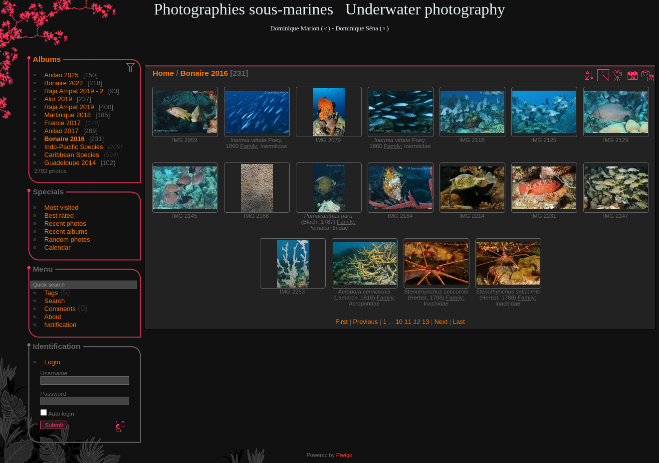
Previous (365, 321)
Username (53, 373)
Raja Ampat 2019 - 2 (74, 91)
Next (441, 321)
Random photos (67, 239)
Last (459, 321)
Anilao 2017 (61, 131)
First (341, 321)
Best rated (59, 215)
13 (425, 321)
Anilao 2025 (61, 75)
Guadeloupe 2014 (70, 162)
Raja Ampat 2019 (69, 107)
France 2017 (62, 123)
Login (52, 362)
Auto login (57, 413)
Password (53, 393)
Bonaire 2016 (64, 139)
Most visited (61, 207)
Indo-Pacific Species (73, 147)
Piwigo (344, 455)
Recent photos (65, 223)
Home (163, 73)
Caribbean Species (71, 154)
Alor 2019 (58, 99)
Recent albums (66, 231)
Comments (60, 308)
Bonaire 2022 (63, 83)
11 (408, 321)
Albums (47, 59)
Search (54, 301)
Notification (60, 324)
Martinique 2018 (67, 115)
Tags (51, 293)
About (52, 316)
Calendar (57, 247)
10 (399, 321)
